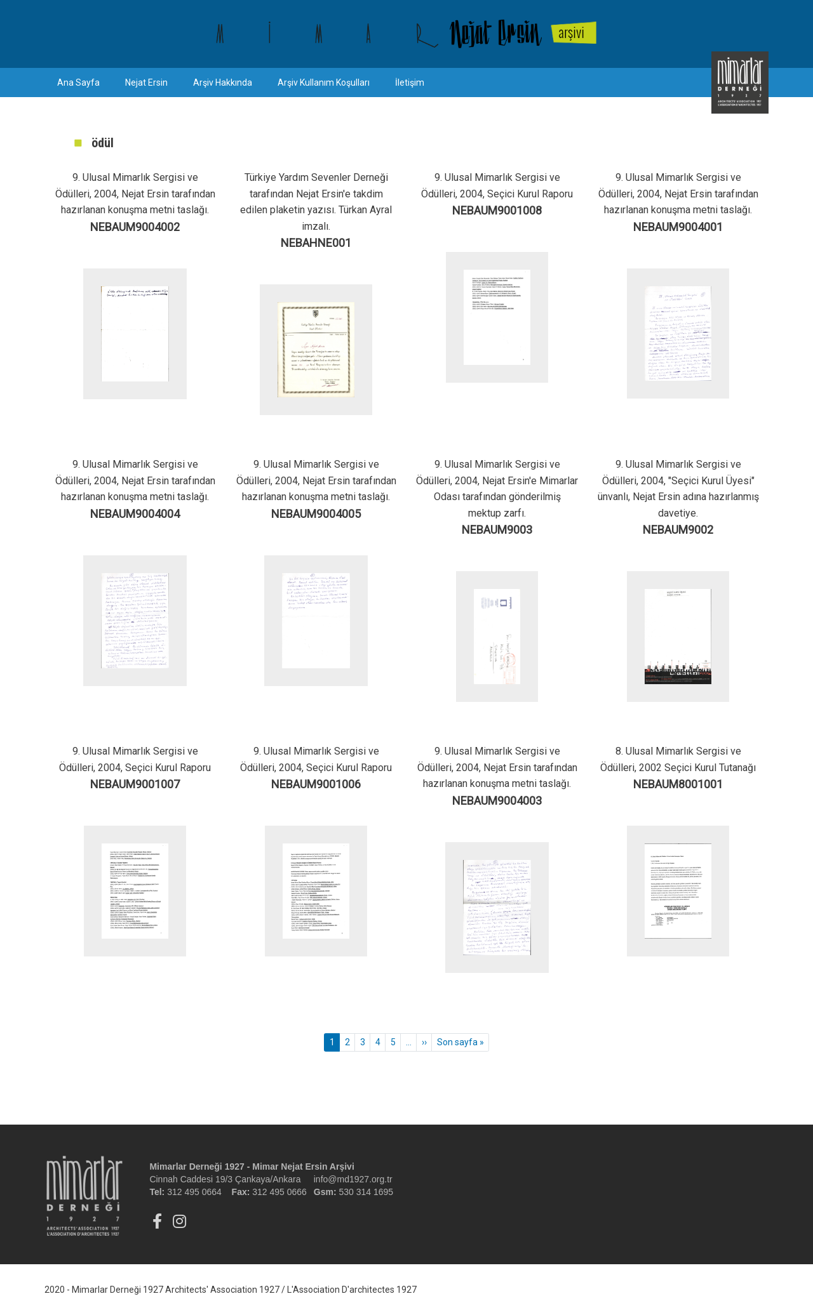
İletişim (409, 82)
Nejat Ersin (146, 82)
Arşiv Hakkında (222, 82)
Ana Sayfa (78, 82)
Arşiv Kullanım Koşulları (324, 82)
